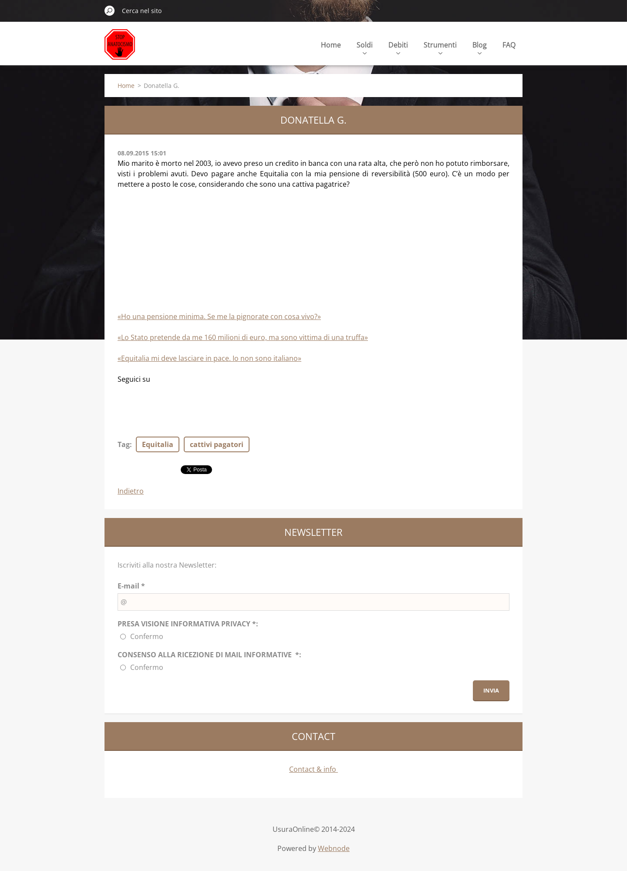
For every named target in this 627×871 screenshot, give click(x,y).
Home (331, 45)
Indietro (131, 491)
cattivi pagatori (216, 444)
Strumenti (440, 47)
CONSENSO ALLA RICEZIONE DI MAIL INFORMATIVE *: (209, 654)
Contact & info (313, 769)
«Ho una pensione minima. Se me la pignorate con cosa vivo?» (219, 316)
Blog (479, 47)
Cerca (109, 10)
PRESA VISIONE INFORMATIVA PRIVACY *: (188, 624)
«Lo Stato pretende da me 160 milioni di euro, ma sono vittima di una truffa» (243, 337)
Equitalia (157, 444)
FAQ (509, 45)
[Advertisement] (183, 254)
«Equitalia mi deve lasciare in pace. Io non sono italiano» (209, 358)
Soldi (364, 47)
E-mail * (131, 586)
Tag (124, 444)
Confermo (146, 636)
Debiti (398, 47)
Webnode (334, 848)
